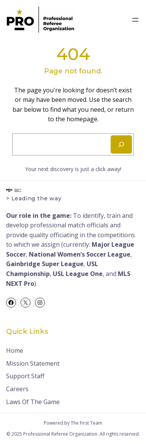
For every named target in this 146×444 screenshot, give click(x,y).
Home (14, 350)
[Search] (121, 144)
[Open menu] (135, 19)
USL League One (78, 274)
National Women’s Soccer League (79, 254)
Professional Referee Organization (60, 434)
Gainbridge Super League (45, 264)
